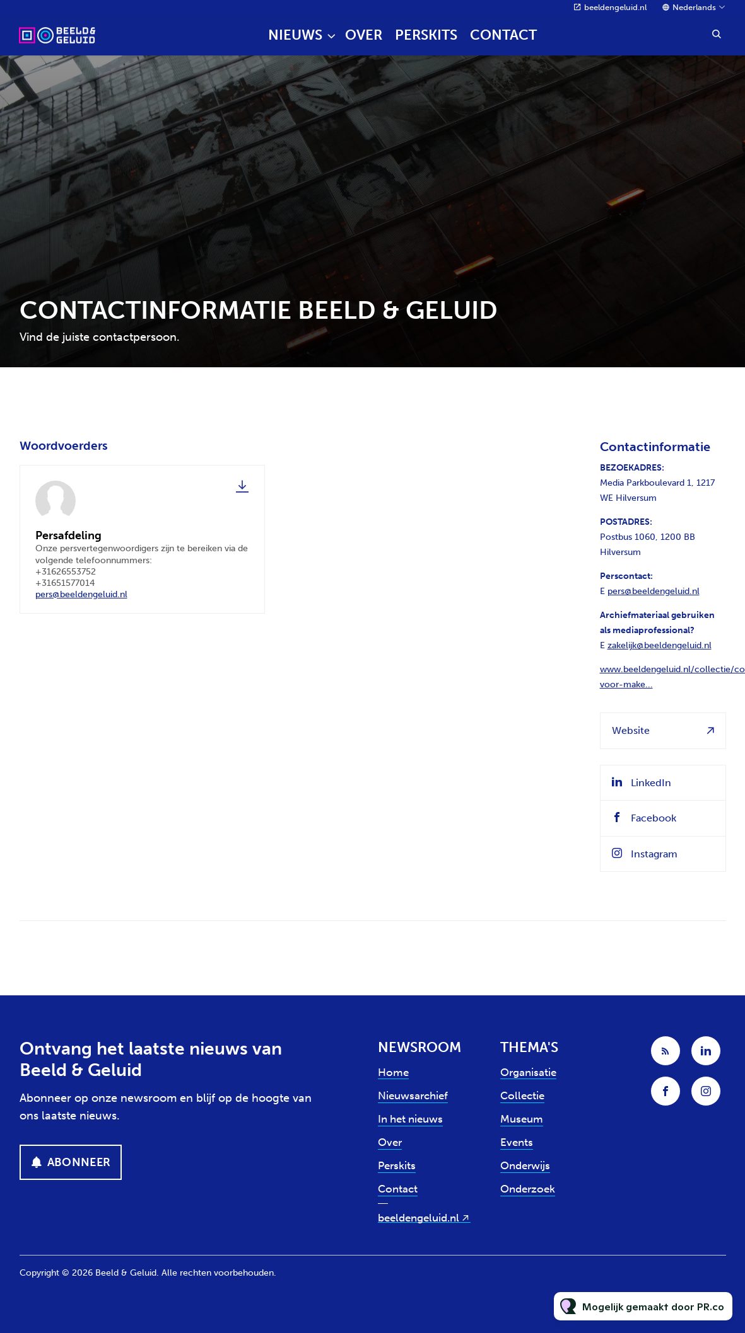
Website (631, 730)
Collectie (522, 1095)
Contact (503, 34)
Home (393, 1072)
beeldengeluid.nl (615, 7)
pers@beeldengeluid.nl (81, 595)
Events (516, 1142)
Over (363, 34)
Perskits (426, 34)
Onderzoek (527, 1188)
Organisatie (528, 1072)
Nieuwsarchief (413, 1095)
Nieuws (295, 34)
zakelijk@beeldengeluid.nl (659, 645)
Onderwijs (525, 1165)
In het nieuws (410, 1119)
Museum (521, 1119)
